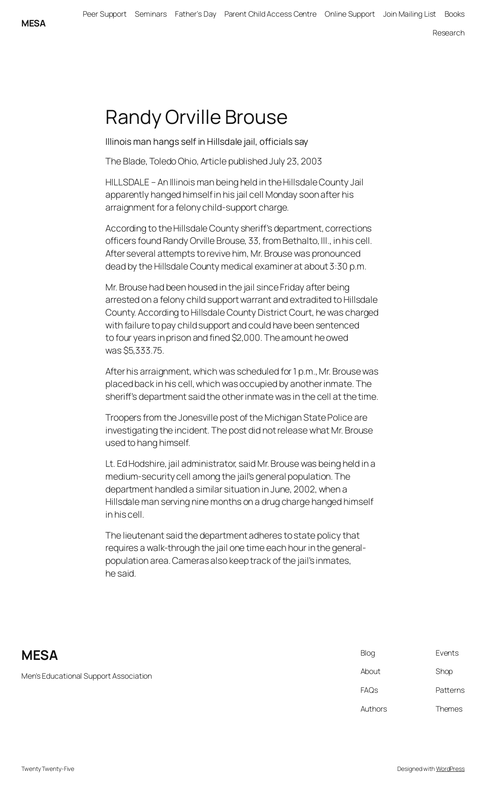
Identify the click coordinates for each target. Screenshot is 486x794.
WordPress (450, 769)
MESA (33, 23)
